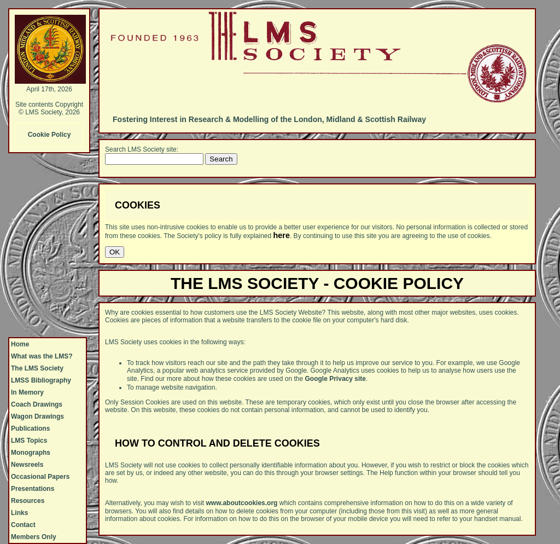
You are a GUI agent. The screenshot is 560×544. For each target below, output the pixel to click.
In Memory (27, 392)
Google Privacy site (335, 379)
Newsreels (27, 464)
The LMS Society (37, 368)
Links (19, 513)
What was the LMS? (42, 356)
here (281, 235)
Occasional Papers (40, 477)
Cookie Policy (49, 134)
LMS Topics (29, 440)
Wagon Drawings (37, 416)
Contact (23, 525)
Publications (30, 428)
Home (20, 344)
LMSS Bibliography (41, 380)
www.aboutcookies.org (242, 503)
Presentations (32, 489)
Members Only (33, 537)
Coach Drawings (36, 404)
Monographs (30, 452)
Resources (27, 501)
